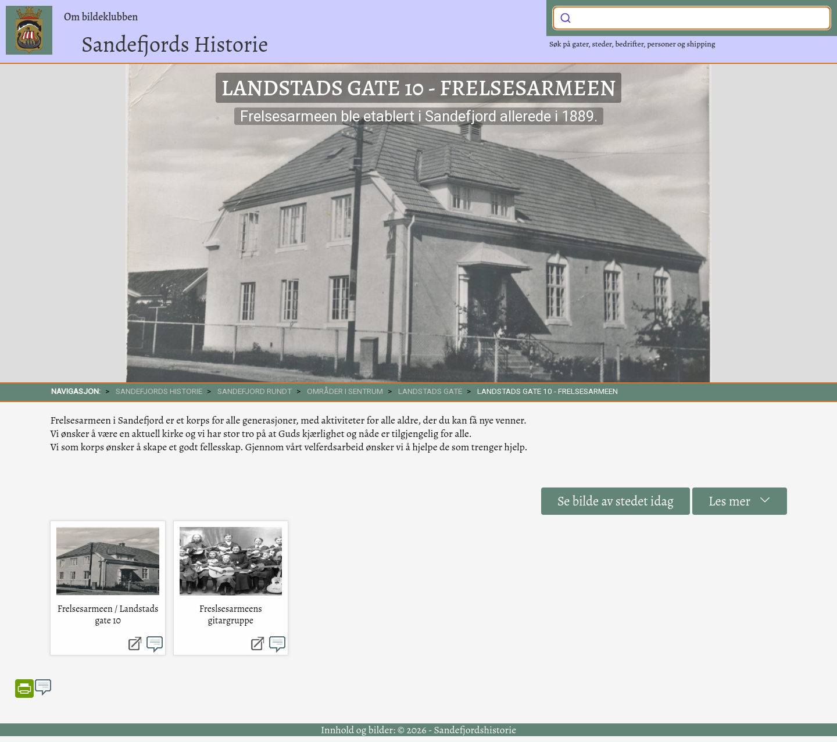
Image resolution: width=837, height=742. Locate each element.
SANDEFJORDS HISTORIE (159, 391)
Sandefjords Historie (174, 44)
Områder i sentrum (345, 391)
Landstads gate (430, 391)
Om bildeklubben (101, 17)
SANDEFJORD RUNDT (254, 391)
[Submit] (565, 16)
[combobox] (691, 18)
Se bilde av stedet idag (615, 501)
